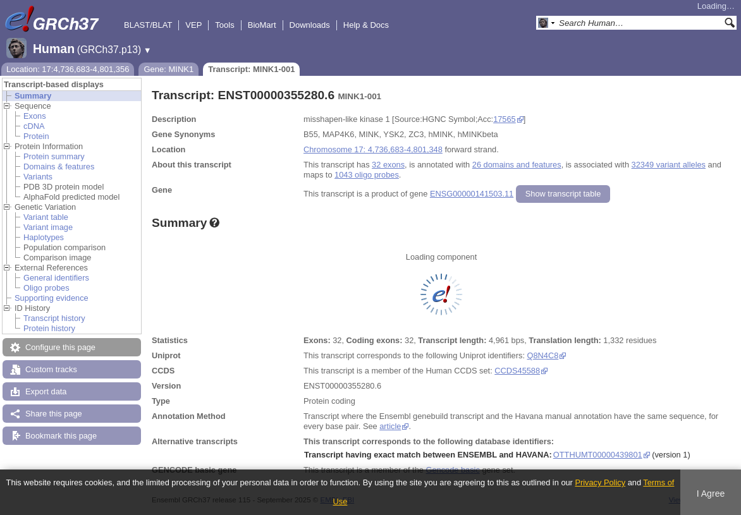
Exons (34, 116)
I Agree (711, 493)
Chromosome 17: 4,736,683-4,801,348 (373, 149)
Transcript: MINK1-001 (251, 69)
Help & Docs (366, 25)
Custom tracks (51, 369)
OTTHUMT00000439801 (597, 454)
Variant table (45, 217)
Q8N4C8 (543, 355)
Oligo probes (46, 288)
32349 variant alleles (669, 164)
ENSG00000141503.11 (471, 193)
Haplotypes (43, 237)
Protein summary (54, 156)
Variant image (48, 227)
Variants (37, 176)
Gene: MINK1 (168, 69)
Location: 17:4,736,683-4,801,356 (67, 69)
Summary (33, 95)
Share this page (53, 413)
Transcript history (54, 318)
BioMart (262, 25)
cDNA (33, 126)
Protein (36, 136)
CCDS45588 (517, 370)
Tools (224, 25)
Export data (45, 391)
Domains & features (58, 166)
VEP (193, 25)
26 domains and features (516, 164)
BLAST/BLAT (148, 25)
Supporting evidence (52, 298)
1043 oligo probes (366, 174)
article (390, 426)
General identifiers (56, 277)
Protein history (49, 328)
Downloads (310, 25)
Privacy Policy (600, 482)
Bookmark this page (61, 435)
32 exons (388, 164)
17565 (504, 119)
